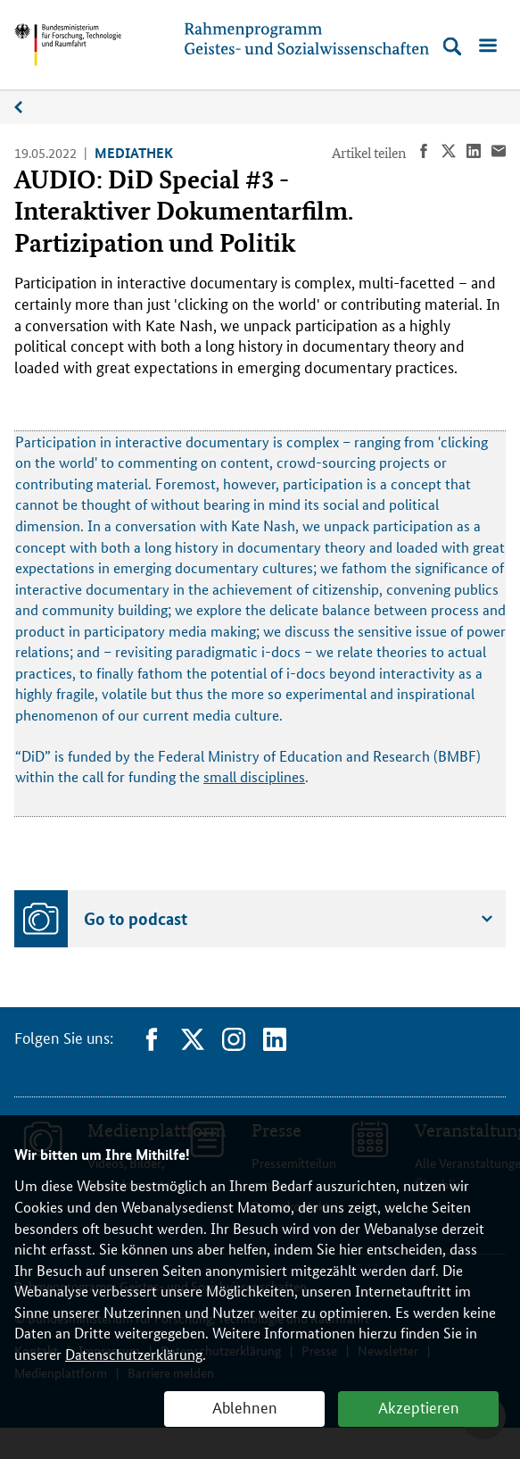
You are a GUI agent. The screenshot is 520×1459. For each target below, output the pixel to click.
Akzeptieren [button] (418, 1406)
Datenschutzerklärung (133, 1354)
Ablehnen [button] (244, 1406)
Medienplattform (27, 107)
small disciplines (254, 776)
